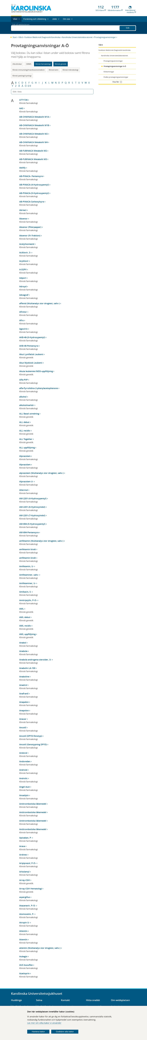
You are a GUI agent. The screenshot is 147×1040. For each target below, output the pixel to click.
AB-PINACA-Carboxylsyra (31, 201)
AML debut (24, 617)
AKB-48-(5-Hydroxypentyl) (32, 337)
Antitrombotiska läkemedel (32, 803)
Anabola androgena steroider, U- (35, 659)
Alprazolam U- (26, 481)
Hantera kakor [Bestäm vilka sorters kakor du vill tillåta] (38, 1031)
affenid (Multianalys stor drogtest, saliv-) (39, 303)
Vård (21, 37)
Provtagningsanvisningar (105, 37)
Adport (22, 278)
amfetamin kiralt (27, 549)
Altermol (23, 490)
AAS (21, 108)
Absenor (23, 218)
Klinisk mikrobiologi (70, 70)
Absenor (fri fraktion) (29, 235)
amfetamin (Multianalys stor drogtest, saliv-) (41, 540)
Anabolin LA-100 (27, 668)
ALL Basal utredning (29, 413)
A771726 (23, 99)
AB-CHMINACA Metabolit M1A (34, 116)
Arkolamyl (24, 871)
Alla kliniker (17, 64)
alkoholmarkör (26, 405)
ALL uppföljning (27, 447)
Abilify (22, 167)
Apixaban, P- (25, 837)
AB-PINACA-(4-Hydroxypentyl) (34, 184)
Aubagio (23, 956)
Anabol (22, 642)
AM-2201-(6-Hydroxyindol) (32, 507)
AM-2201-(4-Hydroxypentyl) (33, 498)
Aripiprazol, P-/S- (27, 863)
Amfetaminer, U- (27, 583)
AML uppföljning (27, 634)
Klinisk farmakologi (43, 64)
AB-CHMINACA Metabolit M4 (33, 142)
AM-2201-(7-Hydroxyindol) (32, 515)
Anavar (22, 719)
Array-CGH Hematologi (30, 888)
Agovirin (23, 328)
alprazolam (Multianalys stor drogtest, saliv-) (41, 473)
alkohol (23, 396)
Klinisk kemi (53, 70)
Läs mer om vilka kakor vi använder (44, 1023)
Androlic (23, 778)
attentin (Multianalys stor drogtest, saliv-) (39, 948)
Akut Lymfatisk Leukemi (31, 354)
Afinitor (23, 311)
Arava (22, 846)
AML (21, 608)
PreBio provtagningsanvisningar (116, 77)
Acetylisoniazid (26, 244)
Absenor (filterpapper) (30, 227)
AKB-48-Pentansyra (28, 345)
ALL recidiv (24, 430)
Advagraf (23, 295)
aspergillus (24, 897)
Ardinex (23, 854)
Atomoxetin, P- (26, 914)
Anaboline (24, 676)
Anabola (23, 651)
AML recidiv (25, 625)
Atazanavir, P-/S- (27, 905)
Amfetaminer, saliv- (29, 574)
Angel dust (24, 786)
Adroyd (23, 286)
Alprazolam (25, 456)
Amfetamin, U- (26, 566)
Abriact (22, 210)
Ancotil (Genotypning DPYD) (33, 744)
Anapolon (24, 710)
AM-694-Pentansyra (29, 532)
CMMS (28, 64)
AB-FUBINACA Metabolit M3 (33, 159)
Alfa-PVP (23, 379)
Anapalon (24, 702)
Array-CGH (24, 880)
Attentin (23, 931)
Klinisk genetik (60, 64)
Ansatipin (24, 795)
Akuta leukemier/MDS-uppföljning (36, 371)
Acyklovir (23, 261)
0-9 (29, 86)
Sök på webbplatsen (22, 27)
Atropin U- (24, 922)
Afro (21, 320)
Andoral (23, 753)
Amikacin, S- (25, 591)
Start (15, 37)
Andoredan (24, 761)
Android (23, 769)
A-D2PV (23, 269)
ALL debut (24, 422)
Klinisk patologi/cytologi (22, 75)
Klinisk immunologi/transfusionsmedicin (29, 70)
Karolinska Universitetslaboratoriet (77, 37)
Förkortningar (109, 72)
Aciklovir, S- (25, 252)
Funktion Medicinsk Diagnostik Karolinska (42, 37)
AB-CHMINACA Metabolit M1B (34, 125)
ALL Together (25, 439)
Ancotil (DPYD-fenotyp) (30, 736)
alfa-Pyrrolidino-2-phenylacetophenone (38, 388)
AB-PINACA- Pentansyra (31, 176)
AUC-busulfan (26, 965)
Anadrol (23, 685)
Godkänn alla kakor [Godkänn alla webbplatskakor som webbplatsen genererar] (65, 1031)
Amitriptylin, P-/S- (28, 600)
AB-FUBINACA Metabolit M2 (33, 150)
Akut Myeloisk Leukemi (30, 362)
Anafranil (23, 693)
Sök (127, 27)
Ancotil (22, 727)
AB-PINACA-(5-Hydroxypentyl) (34, 193)
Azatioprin (24, 973)
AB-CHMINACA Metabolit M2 (33, 133)
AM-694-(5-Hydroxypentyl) (32, 524)
